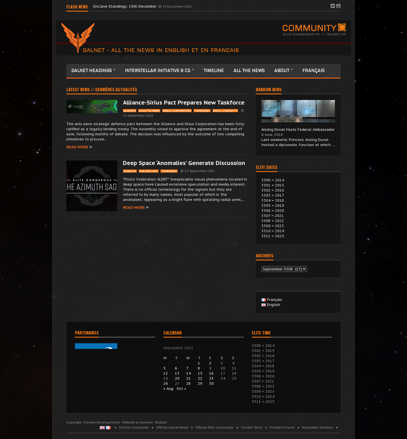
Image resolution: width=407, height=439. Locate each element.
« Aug (168, 388)
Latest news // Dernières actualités (101, 89)
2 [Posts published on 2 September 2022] (210, 363)
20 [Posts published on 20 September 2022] (177, 378)
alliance (130, 110)
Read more (77, 147)
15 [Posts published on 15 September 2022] (200, 373)
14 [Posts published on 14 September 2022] (188, 373)
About (282, 70)
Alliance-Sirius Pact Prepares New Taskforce (183, 102)
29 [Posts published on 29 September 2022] (200, 383)
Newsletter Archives (317, 427)
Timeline (214, 70)
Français (313, 70)
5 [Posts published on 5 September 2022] (164, 368)
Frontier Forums (282, 427)
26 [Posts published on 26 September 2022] (165, 383)
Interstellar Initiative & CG (158, 70)
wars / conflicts (225, 110)
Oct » (181, 388)
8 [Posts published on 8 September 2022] (199, 368)
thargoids (202, 110)
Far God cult (148, 171)
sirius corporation (177, 110)
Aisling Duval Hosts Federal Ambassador (298, 129)
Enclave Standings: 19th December (125, 6)
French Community (134, 427)
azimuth (130, 171)
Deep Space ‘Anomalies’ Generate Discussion (184, 163)
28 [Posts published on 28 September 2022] (188, 383)
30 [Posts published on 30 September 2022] (211, 383)
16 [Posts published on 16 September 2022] (211, 373)
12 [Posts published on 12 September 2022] (165, 373)
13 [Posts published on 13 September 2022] (177, 373)
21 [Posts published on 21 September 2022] (188, 378)
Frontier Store (251, 427)
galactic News (149, 110)
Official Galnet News (172, 427)
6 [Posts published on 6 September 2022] (176, 368)
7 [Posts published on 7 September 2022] (187, 368)
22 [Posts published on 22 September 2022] (200, 378)
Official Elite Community (214, 427)
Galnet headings (92, 70)
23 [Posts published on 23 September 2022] (211, 378)
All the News (249, 70)
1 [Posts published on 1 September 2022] (199, 363)
